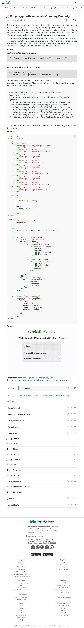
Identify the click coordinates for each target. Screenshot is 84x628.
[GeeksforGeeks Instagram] (37, 547)
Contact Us (21, 569)
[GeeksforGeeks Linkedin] (32, 547)
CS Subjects (21, 620)
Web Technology (21, 588)
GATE (63, 595)
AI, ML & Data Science (21, 590)
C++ (21, 613)
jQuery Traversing (68, 8)
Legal (21, 565)
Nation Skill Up (63, 569)
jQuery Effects (55, 8)
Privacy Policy (21, 567)
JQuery (36, 396)
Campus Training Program (21, 577)
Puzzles (63, 610)
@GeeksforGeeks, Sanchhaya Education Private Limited (35, 626)
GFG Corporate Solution (21, 574)
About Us (21, 562)
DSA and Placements (63, 585)
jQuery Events (43, 8)
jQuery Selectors (31, 8)
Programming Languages (21, 583)
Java (21, 610)
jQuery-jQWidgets (47, 396)
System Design (63, 615)
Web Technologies (25, 396)
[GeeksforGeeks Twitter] (42, 547)
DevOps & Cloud (63, 592)
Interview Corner (63, 606)
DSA (21, 585)
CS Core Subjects (21, 595)
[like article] (69, 388)
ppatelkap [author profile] (28, 388)
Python (21, 608)
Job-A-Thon (63, 565)
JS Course (8, 8)
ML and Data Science (63, 583)
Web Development (63, 588)
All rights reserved (62, 626)
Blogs (63, 567)
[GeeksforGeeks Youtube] (51, 547)
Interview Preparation (21, 597)
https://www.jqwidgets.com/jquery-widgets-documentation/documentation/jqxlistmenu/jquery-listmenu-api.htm (38, 379)
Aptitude (63, 608)
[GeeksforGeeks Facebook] (46, 547)
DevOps (21, 592)
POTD (63, 562)
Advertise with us (21, 572)
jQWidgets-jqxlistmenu (63, 396)
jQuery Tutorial (19, 8)
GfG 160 (63, 613)
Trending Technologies (63, 597)
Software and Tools (21, 599)
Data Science (21, 618)
